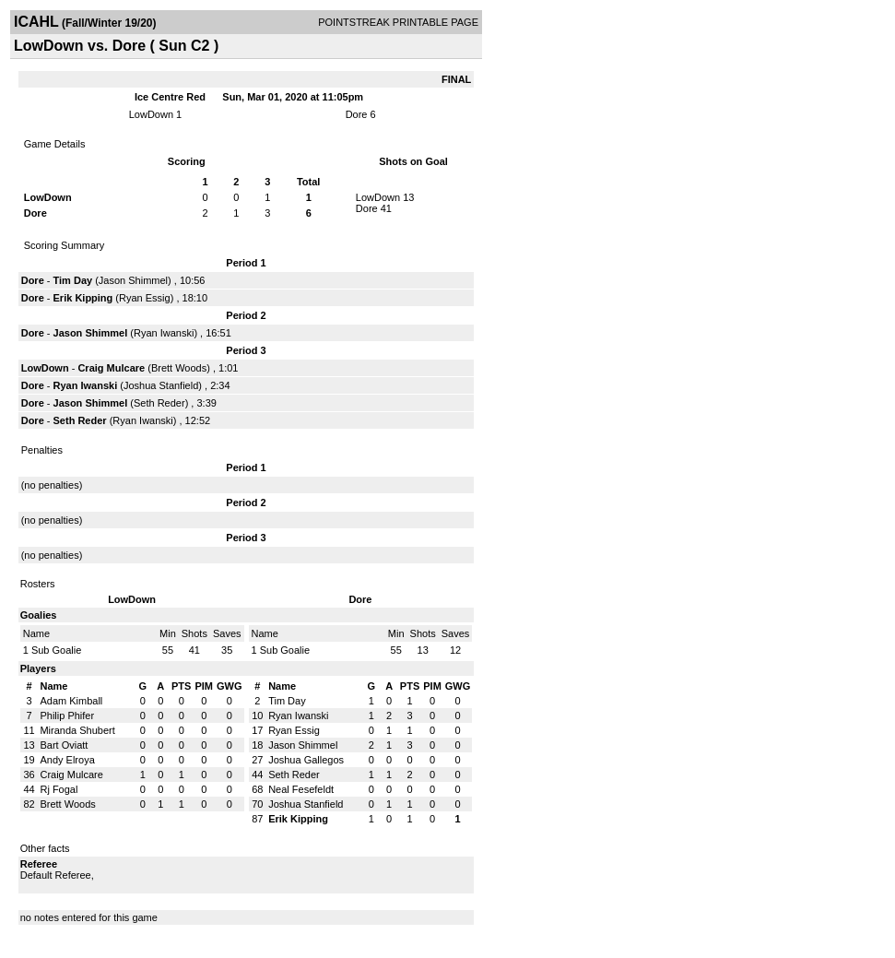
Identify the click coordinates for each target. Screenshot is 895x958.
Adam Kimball (71, 700)
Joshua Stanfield (161, 385)
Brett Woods (178, 367)
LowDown (151, 114)
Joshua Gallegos (306, 759)
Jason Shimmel (133, 280)
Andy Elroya (67, 759)
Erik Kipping (83, 297)
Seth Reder (159, 402)
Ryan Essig (145, 297)
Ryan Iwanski (164, 332)
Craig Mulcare (111, 367)
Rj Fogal (58, 789)
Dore (357, 114)
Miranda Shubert (77, 730)
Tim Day (73, 280)
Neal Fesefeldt (301, 789)
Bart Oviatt (64, 745)
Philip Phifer (67, 715)
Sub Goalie (56, 650)
